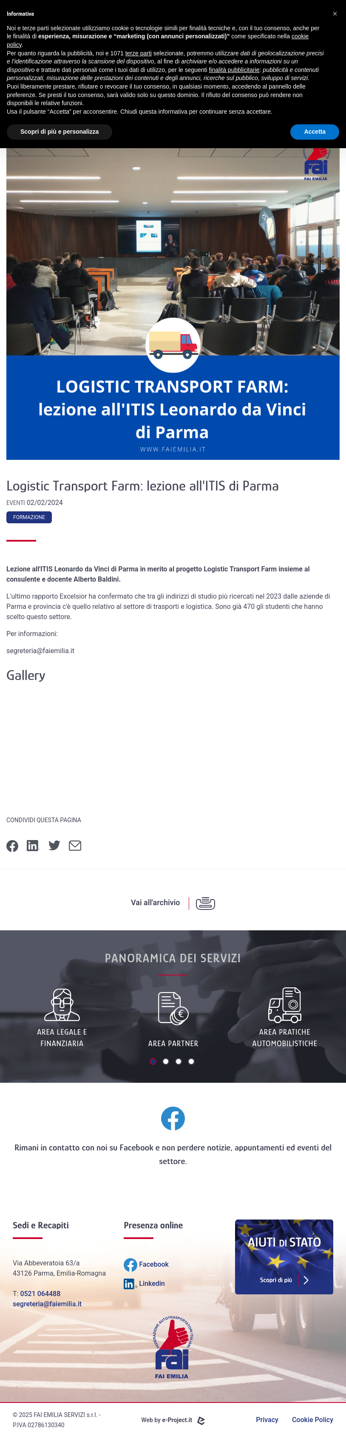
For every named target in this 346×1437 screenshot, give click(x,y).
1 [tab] (154, 1062)
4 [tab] (192, 1062)
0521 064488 (40, 1294)
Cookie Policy (312, 1420)
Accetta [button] (315, 131)
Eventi (16, 503)
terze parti (138, 53)
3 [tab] (179, 1062)
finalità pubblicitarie (234, 69)
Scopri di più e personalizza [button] (59, 131)
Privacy (267, 1420)
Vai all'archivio (155, 902)
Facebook (136, 1147)
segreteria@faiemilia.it (47, 1304)
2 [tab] (166, 1062)
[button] (335, 13)
